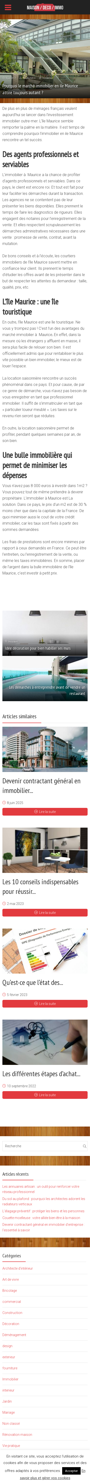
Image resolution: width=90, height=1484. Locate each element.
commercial (11, 1302)
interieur (8, 1390)
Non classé (11, 1423)
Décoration (10, 1324)
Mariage (8, 1412)
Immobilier (47, 78)
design (7, 1346)
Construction (12, 1313)
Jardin (7, 1401)
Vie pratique (11, 1446)
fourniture (9, 1368)
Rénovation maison (17, 1435)
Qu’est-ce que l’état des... (32, 982)
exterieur (8, 1357)
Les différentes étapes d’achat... (41, 1073)
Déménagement (14, 1335)
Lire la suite (45, 812)
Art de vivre (10, 1279)
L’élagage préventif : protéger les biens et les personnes (43, 1211)
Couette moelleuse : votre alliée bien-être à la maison (41, 1218)
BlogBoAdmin (29, 78)
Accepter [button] (71, 1471)
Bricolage (9, 1291)
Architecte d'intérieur (17, 1268)
